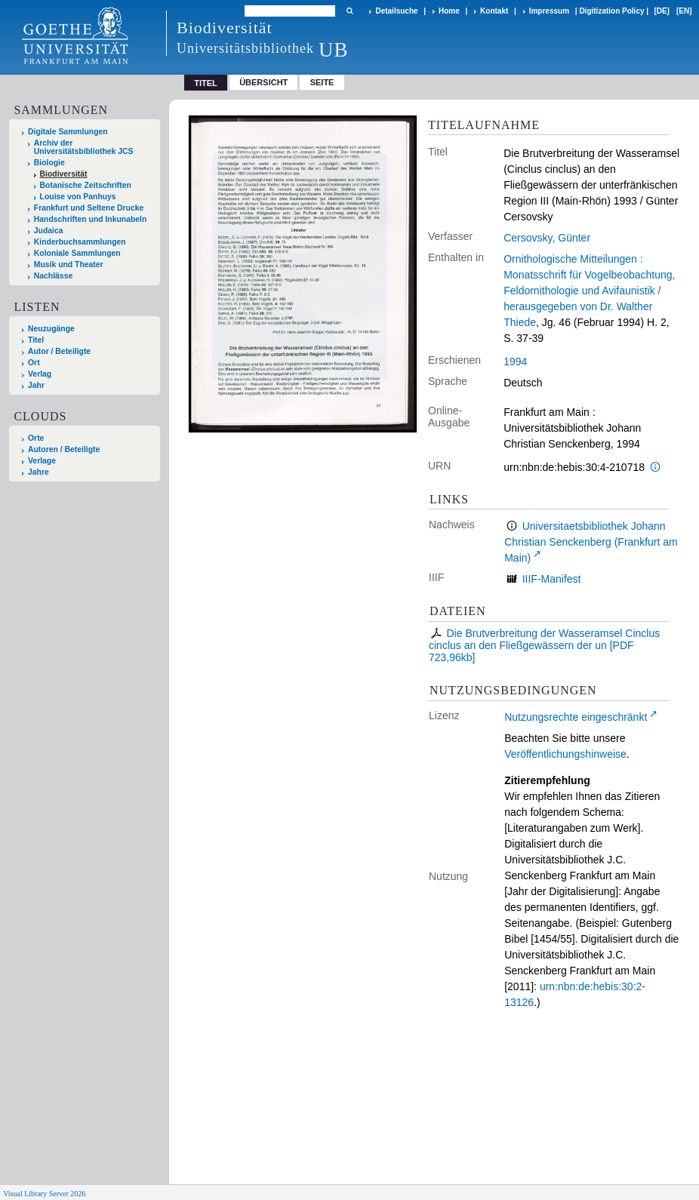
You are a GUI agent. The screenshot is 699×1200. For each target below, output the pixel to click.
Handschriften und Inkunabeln (90, 219)
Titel (36, 340)
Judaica (48, 230)
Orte (36, 438)
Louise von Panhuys (78, 196)
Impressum (549, 11)
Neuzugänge (51, 329)
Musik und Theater (68, 264)
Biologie (49, 162)
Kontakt (494, 11)
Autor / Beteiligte (59, 351)
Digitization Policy (611, 11)
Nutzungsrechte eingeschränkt (575, 717)
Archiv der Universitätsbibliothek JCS (84, 147)
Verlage (42, 461)
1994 (515, 361)
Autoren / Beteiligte (64, 449)
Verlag (39, 374)
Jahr (36, 385)
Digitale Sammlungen (68, 132)
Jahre (38, 472)
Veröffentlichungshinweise (565, 754)
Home (449, 11)
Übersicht (263, 82)
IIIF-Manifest (551, 579)
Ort (34, 362)
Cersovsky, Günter (546, 238)
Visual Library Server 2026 (44, 1193)
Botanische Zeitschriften (85, 185)
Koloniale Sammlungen (77, 253)
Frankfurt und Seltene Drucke (89, 208)
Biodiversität (64, 174)
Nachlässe (53, 276)
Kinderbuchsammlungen (80, 242)
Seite (322, 82)
